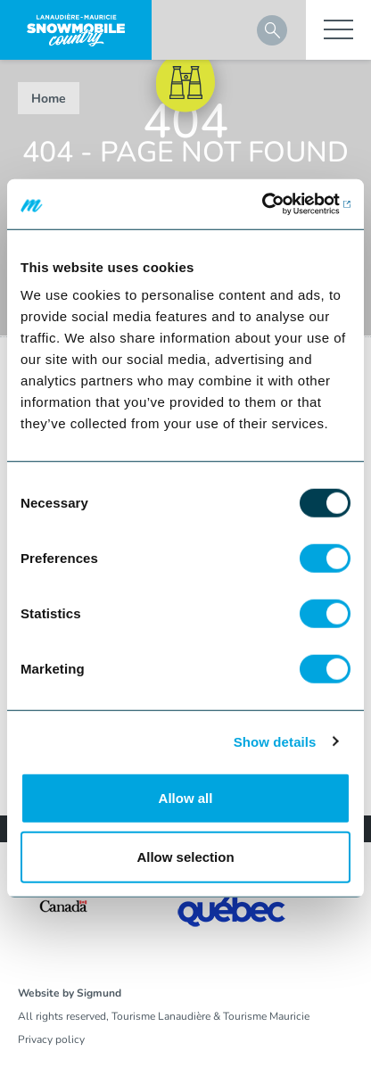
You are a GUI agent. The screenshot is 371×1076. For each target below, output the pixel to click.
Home (48, 98)
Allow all (186, 798)
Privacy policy (51, 1039)
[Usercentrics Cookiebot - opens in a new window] (272, 204)
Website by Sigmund (69, 993)
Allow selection (185, 856)
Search (272, 30)
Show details (275, 741)
